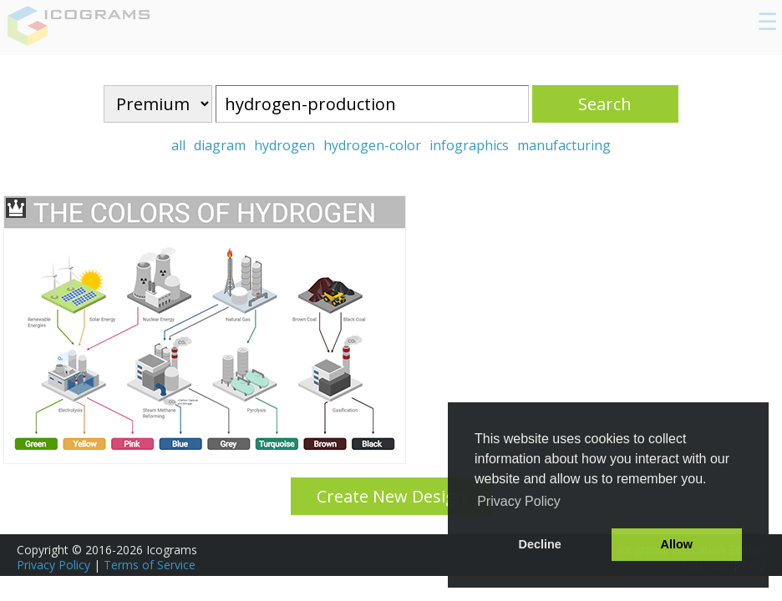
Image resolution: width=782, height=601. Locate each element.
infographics (469, 145)
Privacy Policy (53, 565)
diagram (220, 145)
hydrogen (284, 145)
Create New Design (391, 496)
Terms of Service (150, 565)
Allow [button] (677, 544)
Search (605, 104)
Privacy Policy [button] (519, 501)
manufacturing (564, 145)
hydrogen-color (372, 145)
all (178, 145)
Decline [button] (540, 544)
